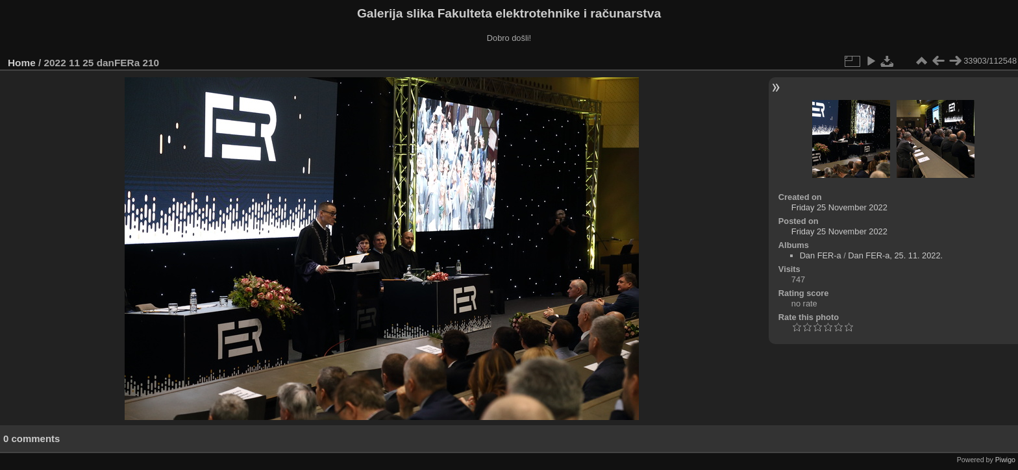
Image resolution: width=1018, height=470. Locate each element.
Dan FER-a (820, 255)
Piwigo (1005, 460)
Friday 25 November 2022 (839, 207)
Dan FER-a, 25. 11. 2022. (895, 255)
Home (22, 62)
